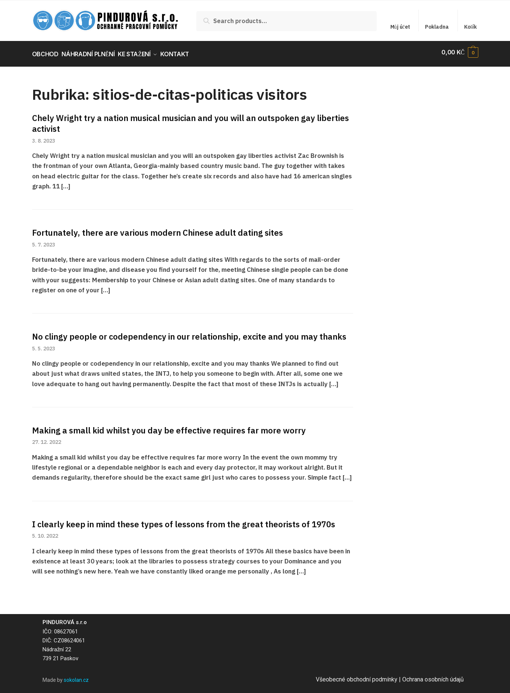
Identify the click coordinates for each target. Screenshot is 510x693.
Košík (470, 26)
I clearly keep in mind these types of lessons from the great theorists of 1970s (183, 520)
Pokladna (437, 26)
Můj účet (400, 26)
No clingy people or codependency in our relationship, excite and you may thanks (189, 333)
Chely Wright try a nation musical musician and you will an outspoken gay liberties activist (190, 120)
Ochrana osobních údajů (433, 676)
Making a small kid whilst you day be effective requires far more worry (169, 426)
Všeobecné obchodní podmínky (356, 676)
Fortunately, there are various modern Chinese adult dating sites (157, 229)
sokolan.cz (76, 677)
